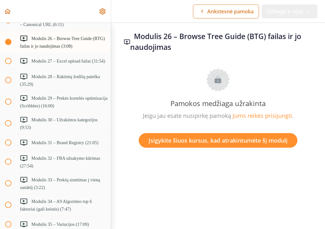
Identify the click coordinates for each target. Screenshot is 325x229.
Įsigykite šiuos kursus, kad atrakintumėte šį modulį (218, 140)
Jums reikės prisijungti (262, 115)
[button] (8, 11)
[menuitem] (103, 11)
